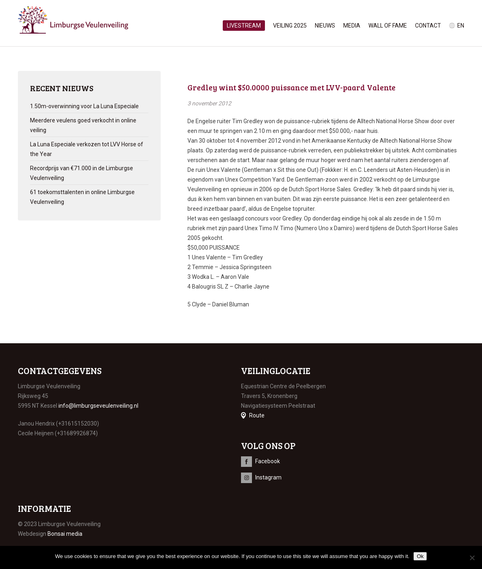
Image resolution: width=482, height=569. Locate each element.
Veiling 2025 (290, 25)
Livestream (244, 25)
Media (351, 25)
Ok (420, 556)
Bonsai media (64, 533)
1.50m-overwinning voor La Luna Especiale (84, 106)
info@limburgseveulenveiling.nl (98, 405)
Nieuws (325, 25)
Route (257, 415)
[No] (472, 558)
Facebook (267, 461)
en (460, 25)
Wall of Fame (387, 25)
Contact (428, 25)
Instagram (268, 477)
